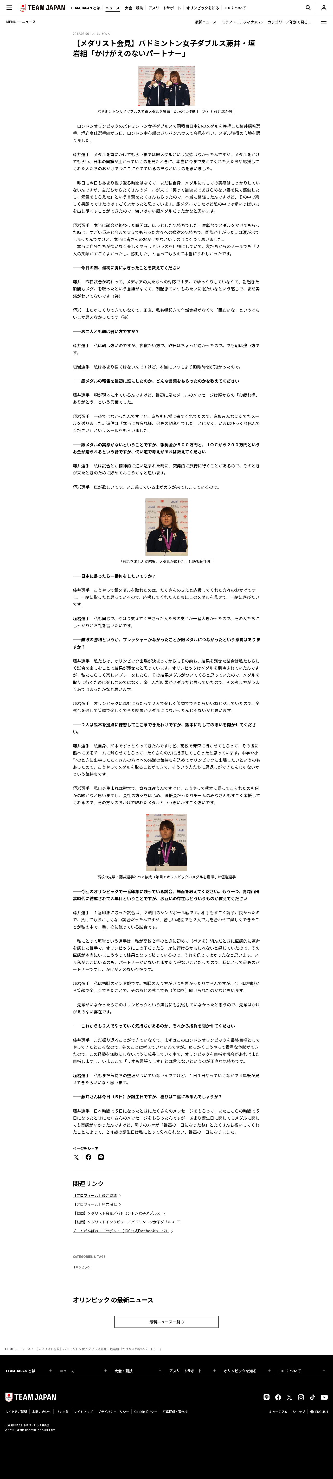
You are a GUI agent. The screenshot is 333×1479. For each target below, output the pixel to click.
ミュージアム (278, 1411)
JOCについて (235, 7)
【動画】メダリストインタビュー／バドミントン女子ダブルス (124, 1221)
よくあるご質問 (16, 1411)
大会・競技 (137, 1370)
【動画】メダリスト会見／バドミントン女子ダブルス (117, 1213)
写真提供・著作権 (175, 1411)
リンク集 (62, 1411)
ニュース (112, 7)
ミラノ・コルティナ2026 (242, 21)
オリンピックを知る (202, 7)
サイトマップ (83, 1411)
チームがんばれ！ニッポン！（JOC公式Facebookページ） (121, 1230)
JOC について (301, 1370)
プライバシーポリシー (113, 1411)
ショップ (299, 1411)
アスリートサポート (164, 7)
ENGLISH (321, 1411)
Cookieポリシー (145, 1411)
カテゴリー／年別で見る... (289, 21)
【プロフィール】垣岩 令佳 (95, 1204)
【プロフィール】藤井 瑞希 (95, 1195)
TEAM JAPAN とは (28, 1370)
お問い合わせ (41, 1411)
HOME (9, 1349)
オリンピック (81, 1267)
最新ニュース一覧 (164, 1321)
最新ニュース (205, 21)
